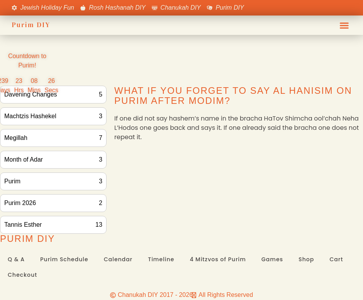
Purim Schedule (64, 259)
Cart (336, 259)
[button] (344, 25)
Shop (306, 259)
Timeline (161, 259)
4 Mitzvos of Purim (218, 259)
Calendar (118, 259)
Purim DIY (31, 25)
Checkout (22, 275)
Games (272, 259)
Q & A (16, 259)
